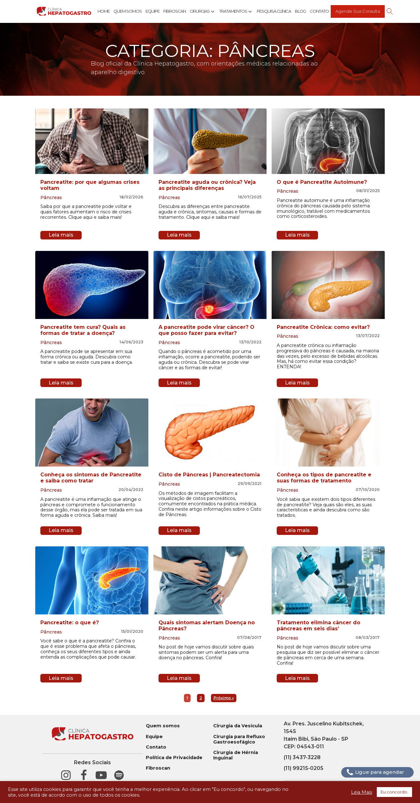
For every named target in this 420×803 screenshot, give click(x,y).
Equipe (152, 11)
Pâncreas (51, 197)
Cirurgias (202, 11)
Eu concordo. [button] (394, 791)
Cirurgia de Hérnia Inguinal (235, 755)
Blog (300, 11)
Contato (319, 11)
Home (104, 11)
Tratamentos (236, 11)
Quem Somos (127, 11)
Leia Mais (361, 792)
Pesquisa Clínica (274, 11)
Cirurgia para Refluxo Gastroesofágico (239, 739)
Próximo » (223, 698)
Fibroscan (174, 11)
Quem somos (163, 726)
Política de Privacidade (174, 757)
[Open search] (390, 11)
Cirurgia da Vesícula (237, 726)
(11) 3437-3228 (302, 757)
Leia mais (61, 235)
